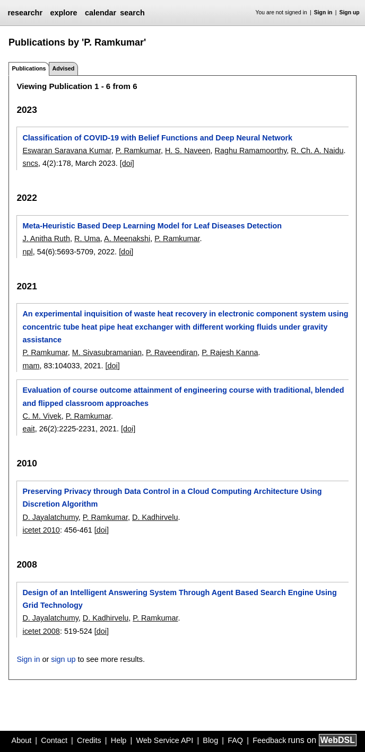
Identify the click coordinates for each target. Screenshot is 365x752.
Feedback (269, 740)
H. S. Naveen (188, 150)
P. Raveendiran (171, 352)
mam (30, 365)
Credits (89, 740)
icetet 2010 (40, 530)
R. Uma (87, 238)
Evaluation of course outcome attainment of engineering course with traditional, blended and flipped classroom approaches (183, 396)
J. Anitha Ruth (46, 238)
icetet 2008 (40, 631)
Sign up (350, 12)
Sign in (323, 12)
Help (119, 740)
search (132, 12)
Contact (54, 740)
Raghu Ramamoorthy (251, 150)
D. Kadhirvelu (155, 517)
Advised (63, 68)
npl (27, 251)
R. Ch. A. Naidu (317, 150)
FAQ (235, 740)
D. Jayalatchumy (50, 517)
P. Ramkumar (138, 150)
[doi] (127, 163)
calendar (100, 12)
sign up (63, 659)
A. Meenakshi (127, 238)
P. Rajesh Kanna (230, 352)
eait (28, 428)
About (22, 740)
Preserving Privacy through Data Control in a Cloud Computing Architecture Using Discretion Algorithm (171, 497)
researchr (24, 12)
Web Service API (164, 740)
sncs (30, 163)
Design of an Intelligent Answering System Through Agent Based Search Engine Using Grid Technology (179, 598)
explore (63, 12)
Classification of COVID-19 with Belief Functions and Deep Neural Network (157, 138)
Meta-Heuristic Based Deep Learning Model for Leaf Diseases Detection (152, 226)
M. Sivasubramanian (107, 352)
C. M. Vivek (41, 416)
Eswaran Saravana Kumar (66, 150)
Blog (210, 740)
